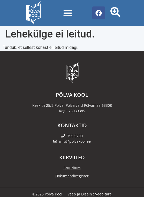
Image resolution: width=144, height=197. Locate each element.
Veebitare (103, 194)
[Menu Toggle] (67, 13)
